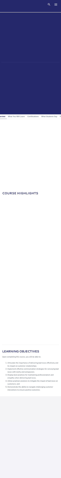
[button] (49, 5)
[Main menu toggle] (56, 4)
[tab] (16, 116)
